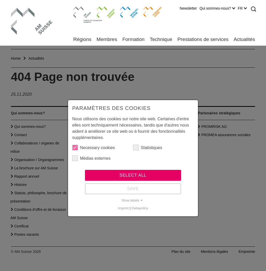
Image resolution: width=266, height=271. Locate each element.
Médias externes (91, 158)
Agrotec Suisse (102, 11)
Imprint (123, 208)
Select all (133, 175)
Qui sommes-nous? (217, 8)
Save (133, 188)
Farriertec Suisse (150, 11)
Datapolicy (140, 208)
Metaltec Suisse (126, 11)
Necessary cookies (93, 147)
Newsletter (188, 8)
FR (242, 8)
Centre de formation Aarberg (80, 14)
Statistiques (147, 147)
